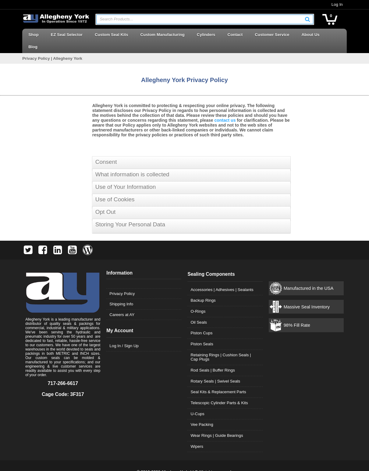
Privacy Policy (121, 281)
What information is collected (132, 162)
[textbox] (202, 19)
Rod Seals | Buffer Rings (213, 358)
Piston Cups (202, 320)
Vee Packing (202, 412)
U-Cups (197, 401)
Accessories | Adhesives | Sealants (222, 277)
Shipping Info (120, 291)
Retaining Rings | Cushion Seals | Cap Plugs (225, 345)
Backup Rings (203, 288)
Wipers (197, 434)
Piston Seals (202, 331)
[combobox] (205, 19)
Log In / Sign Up (123, 333)
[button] (310, 19)
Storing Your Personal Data (130, 212)
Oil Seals (199, 310)
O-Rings (198, 299)
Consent (106, 149)
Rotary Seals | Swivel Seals (215, 369)
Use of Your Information (125, 174)
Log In (339, 4)
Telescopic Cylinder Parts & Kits (219, 390)
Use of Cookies (115, 187)
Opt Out (105, 199)
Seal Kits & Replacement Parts (218, 379)
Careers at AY (120, 302)
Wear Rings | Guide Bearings (217, 423)
